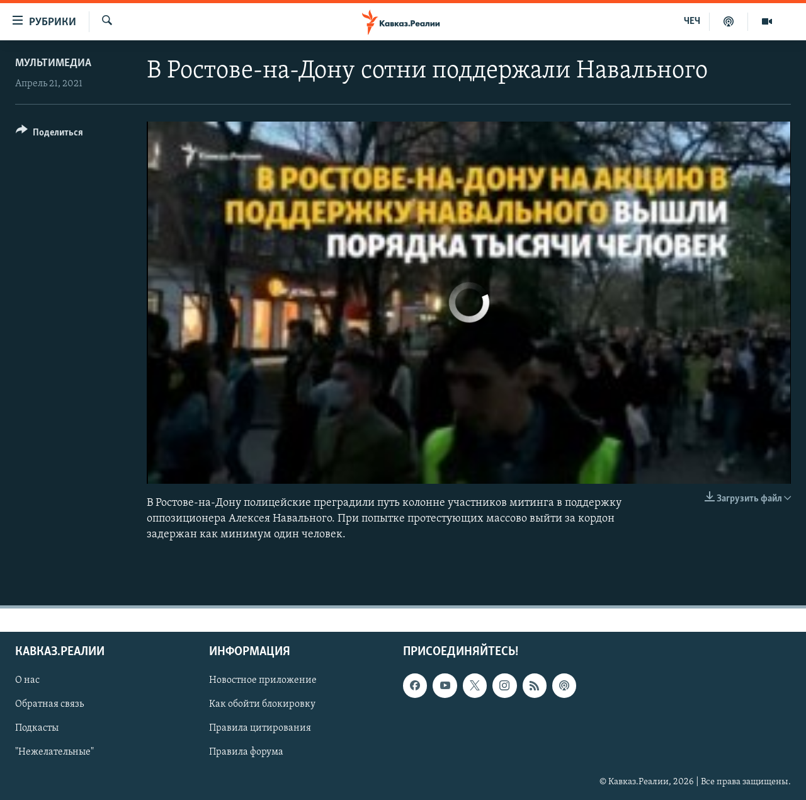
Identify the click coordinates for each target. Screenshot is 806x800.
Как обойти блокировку (262, 704)
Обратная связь (49, 704)
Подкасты (37, 728)
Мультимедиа (53, 63)
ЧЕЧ (692, 21)
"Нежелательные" (54, 752)
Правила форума (246, 752)
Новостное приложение (263, 680)
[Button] (49, 134)
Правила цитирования (260, 728)
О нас (27, 680)
